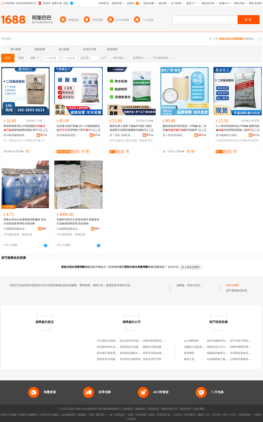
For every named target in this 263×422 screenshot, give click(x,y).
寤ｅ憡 (44, 130)
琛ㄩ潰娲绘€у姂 (13, 140)
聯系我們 (186, 408)
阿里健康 (244, 414)
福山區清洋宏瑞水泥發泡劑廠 (137, 340)
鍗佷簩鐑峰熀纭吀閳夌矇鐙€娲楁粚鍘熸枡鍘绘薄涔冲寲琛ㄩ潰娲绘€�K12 (25, 128)
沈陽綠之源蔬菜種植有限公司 (201, 346)
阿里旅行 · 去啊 (124, 414)
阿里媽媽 (141, 414)
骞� (44, 135)
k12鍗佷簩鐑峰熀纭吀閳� (231, 140)
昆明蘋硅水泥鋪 (129, 346)
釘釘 (233, 414)
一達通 (256, 414)
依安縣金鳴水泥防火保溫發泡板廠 (116, 346)
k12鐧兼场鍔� (31, 140)
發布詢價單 (232, 285)
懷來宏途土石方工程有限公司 (224, 346)
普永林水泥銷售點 (130, 359)
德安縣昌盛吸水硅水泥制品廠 (137, 353)
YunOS (177, 414)
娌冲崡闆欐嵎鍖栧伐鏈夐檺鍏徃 (16, 135)
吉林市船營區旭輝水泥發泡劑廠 (161, 340)
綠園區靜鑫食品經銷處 (220, 353)
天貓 (91, 414)
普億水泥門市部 (152, 359)
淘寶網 (81, 414)
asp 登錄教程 (191, 340)
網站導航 (199, 408)
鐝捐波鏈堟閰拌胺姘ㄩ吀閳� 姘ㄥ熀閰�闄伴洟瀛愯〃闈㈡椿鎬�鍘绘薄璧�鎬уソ (184, 128)
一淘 (109, 414)
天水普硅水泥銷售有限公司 (112, 340)
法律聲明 (127, 408)
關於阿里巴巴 (170, 408)
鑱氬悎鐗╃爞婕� (136, 140)
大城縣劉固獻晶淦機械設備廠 (16, 228)
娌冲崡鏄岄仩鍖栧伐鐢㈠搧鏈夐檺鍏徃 (228, 135)
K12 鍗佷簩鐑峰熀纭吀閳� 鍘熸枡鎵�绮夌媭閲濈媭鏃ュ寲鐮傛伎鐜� (237, 128)
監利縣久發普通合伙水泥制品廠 (115, 353)
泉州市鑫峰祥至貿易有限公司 (224, 340)
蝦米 (152, 414)
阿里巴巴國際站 (28, 414)
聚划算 (100, 414)
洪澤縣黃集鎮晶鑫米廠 (243, 353)
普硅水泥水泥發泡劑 (199, 285)
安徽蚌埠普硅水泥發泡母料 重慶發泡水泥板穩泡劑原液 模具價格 (78, 221)
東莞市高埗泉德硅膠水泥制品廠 (161, 353)
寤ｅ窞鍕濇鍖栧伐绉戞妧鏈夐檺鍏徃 (175, 135)
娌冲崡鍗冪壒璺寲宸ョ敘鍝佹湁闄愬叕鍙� (69, 135)
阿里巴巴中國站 (49, 414)
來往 (225, 414)
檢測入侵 (189, 359)
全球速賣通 (68, 414)
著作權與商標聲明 (108, 408)
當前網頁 (189, 353)
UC (208, 414)
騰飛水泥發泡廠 (152, 346)
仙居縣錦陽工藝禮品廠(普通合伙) (226, 359)
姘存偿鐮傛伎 (117, 140)
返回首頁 (173, 266)
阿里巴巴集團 (8, 414)
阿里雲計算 (163, 414)
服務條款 (140, 408)
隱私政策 (154, 408)
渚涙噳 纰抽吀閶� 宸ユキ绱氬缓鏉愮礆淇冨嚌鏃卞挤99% (78, 127)
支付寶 (216, 414)
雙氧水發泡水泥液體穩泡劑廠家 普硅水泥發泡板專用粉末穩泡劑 (25, 221)
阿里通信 (189, 414)
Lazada (131, 418)
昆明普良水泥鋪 (106, 359)
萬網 (200, 414)
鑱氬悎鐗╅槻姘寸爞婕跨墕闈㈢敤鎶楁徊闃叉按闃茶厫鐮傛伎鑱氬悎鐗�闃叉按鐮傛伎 (131, 128)
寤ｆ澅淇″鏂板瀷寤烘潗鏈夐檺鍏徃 (122, 135)
